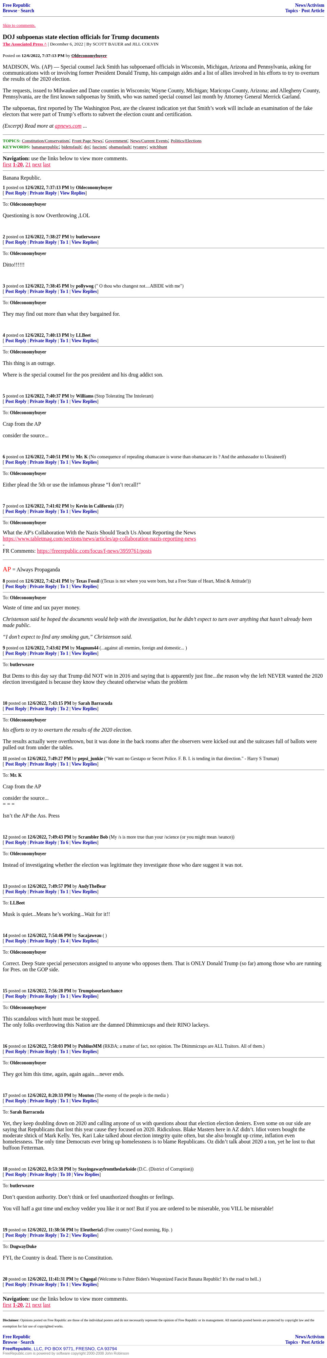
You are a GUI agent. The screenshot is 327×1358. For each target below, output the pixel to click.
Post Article (312, 10)
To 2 (64, 708)
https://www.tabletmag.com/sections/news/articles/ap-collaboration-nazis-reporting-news (99, 539)
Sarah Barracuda (95, 703)
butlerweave (88, 236)
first (7, 164)
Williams (85, 396)
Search (27, 10)
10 (5, 703)
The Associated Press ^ (25, 44)
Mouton (86, 1095)
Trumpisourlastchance (100, 990)
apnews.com (68, 126)
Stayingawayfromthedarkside (107, 1169)
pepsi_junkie (90, 758)
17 (5, 1095)
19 (5, 1229)
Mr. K (82, 456)
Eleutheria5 (91, 1229)
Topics (291, 10)
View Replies (72, 193)
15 (5, 990)
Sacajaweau (90, 935)
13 (5, 886)
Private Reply (43, 193)
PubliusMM (90, 1046)
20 (5, 1279)
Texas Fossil (87, 581)
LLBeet (83, 335)
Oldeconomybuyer (94, 187)
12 (5, 837)
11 (5, 758)
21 (28, 164)
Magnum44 (87, 647)
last (46, 164)
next (37, 164)
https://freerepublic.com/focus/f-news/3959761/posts (94, 551)
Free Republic (16, 5)
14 (5, 935)
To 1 (64, 242)
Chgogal (88, 1279)
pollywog (85, 286)
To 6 (64, 842)
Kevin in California (95, 506)
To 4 (64, 940)
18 (5, 1169)
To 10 (65, 1174)
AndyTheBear (92, 886)
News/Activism (309, 5)
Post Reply (15, 193)
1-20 (18, 164)
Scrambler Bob (93, 837)
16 (5, 1046)
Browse (10, 10)
